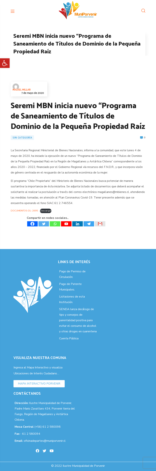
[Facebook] (32, 223)
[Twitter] (43, 223)
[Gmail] (100, 223)
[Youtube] (66, 223)
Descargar (45, 210)
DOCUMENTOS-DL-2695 (24, 210)
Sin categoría (22, 138)
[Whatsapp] (55, 223)
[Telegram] (89, 223)
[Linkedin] (77, 223)
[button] (5, 63)
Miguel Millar (22, 87)
